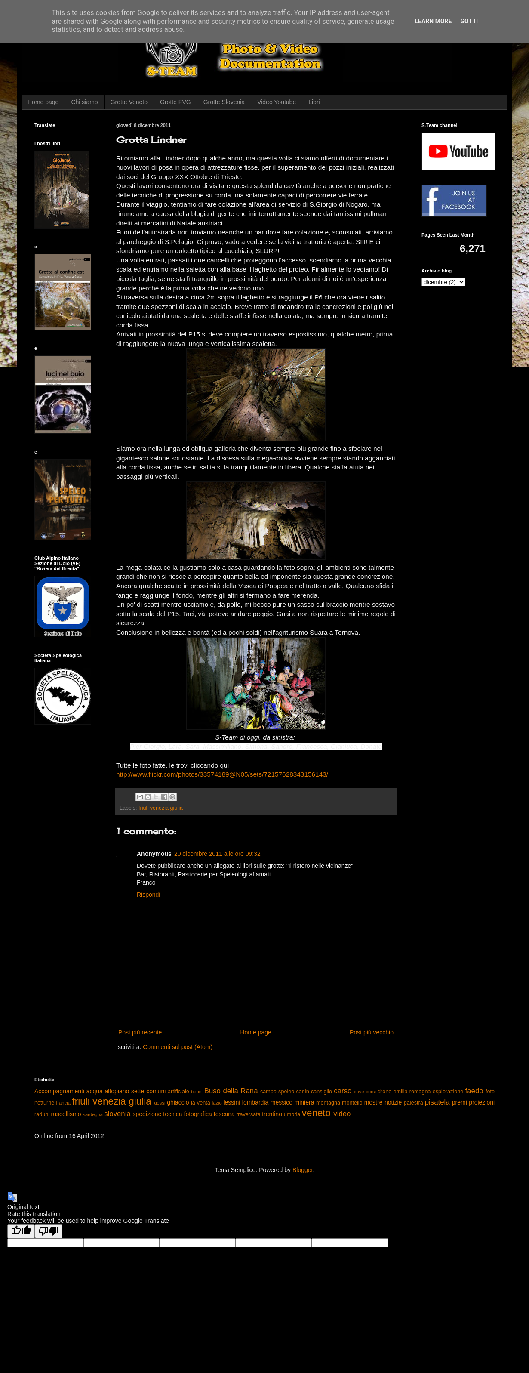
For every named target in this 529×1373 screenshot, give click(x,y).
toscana (224, 1114)
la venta (200, 1103)
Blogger (302, 1169)
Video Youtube (276, 102)
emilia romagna (412, 1092)
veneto (316, 1113)
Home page (43, 102)
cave (359, 1091)
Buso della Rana (231, 1091)
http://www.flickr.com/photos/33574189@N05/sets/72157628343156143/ (222, 774)
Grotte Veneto (129, 102)
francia (63, 1102)
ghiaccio (178, 1102)
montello (352, 1103)
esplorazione (448, 1092)
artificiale (178, 1092)
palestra (413, 1103)
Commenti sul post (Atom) (177, 1046)
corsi (371, 1091)
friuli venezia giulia (160, 808)
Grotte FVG (175, 102)
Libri (314, 102)
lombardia (255, 1102)
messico (281, 1102)
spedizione (146, 1114)
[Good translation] (21, 1231)
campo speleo (277, 1092)
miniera (304, 1102)
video (342, 1114)
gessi (159, 1102)
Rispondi (148, 894)
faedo (474, 1091)
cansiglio (321, 1092)
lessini (231, 1102)
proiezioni (482, 1102)
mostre (373, 1102)
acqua (94, 1091)
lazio (217, 1102)
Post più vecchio (372, 1032)
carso (342, 1091)
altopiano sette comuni (135, 1091)
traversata (249, 1114)
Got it (469, 21)
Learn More (433, 21)
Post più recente (140, 1032)
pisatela (437, 1102)
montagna (328, 1103)
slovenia (117, 1114)
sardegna (93, 1114)
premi (459, 1102)
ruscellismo (66, 1114)
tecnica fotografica (187, 1114)
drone (384, 1092)
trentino (272, 1114)
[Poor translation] (48, 1231)
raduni (41, 1114)
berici (197, 1091)
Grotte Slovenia (224, 102)
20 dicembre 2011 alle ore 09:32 (217, 853)
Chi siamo (84, 102)
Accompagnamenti (59, 1091)
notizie (393, 1102)
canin (302, 1092)
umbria (292, 1114)
